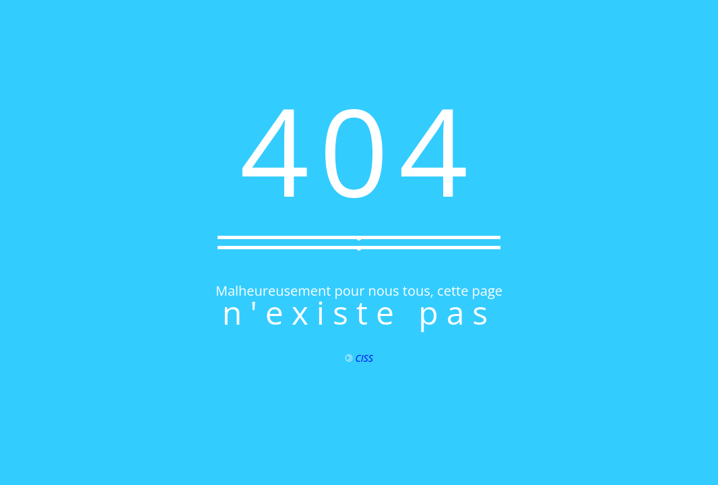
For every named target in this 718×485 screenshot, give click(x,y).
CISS (364, 358)
